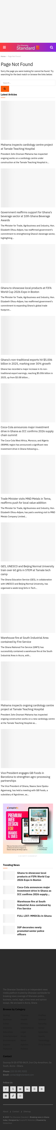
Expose (6, 1044)
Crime (6, 1023)
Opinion (24, 1044)
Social (41, 1028)
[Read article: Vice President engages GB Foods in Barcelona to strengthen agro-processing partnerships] (28, 748)
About (5, 1111)
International (27, 1028)
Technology (43, 1040)
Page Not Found (14, 56)
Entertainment (10, 1036)
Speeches (43, 1032)
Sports (41, 1036)
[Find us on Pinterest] (42, 1089)
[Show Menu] (4, 47)
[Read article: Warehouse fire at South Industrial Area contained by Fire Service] (28, 613)
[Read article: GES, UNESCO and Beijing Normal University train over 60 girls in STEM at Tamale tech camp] (28, 541)
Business (7, 1019)
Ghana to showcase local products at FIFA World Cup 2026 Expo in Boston (33, 876)
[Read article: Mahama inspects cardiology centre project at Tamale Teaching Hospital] (28, 120)
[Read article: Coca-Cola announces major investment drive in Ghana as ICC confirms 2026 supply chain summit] (28, 402)
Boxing (6, 1015)
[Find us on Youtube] (20, 1089)
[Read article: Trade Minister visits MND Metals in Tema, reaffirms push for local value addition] (28, 474)
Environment (9, 1040)
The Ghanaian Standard (19, 1117)
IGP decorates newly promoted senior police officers (30, 931)
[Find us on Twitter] (13, 1089)
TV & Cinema (44, 1044)
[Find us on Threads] (34, 1089)
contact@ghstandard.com (22, 1074)
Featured (7, 1048)
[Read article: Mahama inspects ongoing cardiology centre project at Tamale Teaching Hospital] (28, 680)
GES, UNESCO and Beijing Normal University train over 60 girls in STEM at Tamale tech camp (27, 570)
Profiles (42, 1015)
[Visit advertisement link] (28, 829)
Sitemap (27, 1111)
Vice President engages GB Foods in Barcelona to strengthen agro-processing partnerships (25, 777)
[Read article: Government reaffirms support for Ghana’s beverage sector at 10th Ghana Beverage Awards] (28, 187)
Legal (23, 1032)
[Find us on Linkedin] (27, 1089)
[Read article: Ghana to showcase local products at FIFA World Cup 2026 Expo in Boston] (28, 263)
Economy (7, 1028)
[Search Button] (51, 47)
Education (8, 1032)
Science (42, 1019)
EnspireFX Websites (27, 1120)
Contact (15, 1111)
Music (23, 1036)
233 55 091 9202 (18, 1071)
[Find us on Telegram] (6, 1096)
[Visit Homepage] (28, 47)
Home (3, 56)
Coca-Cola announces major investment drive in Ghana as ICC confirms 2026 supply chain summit (27, 431)
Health (24, 1019)
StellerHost (7, 1123)
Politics (24, 1048)
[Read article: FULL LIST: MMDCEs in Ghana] (9, 918)
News (23, 1040)
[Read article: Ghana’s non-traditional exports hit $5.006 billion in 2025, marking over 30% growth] (28, 335)
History (24, 1023)
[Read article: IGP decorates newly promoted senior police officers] (9, 930)
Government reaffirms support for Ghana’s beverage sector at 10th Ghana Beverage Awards (26, 216)
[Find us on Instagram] (20, 1096)
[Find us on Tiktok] (13, 1096)
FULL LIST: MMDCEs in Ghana (34, 915)
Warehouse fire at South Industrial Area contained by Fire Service (34, 905)
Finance (24, 1015)
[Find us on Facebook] (6, 1089)
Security (42, 1023)
